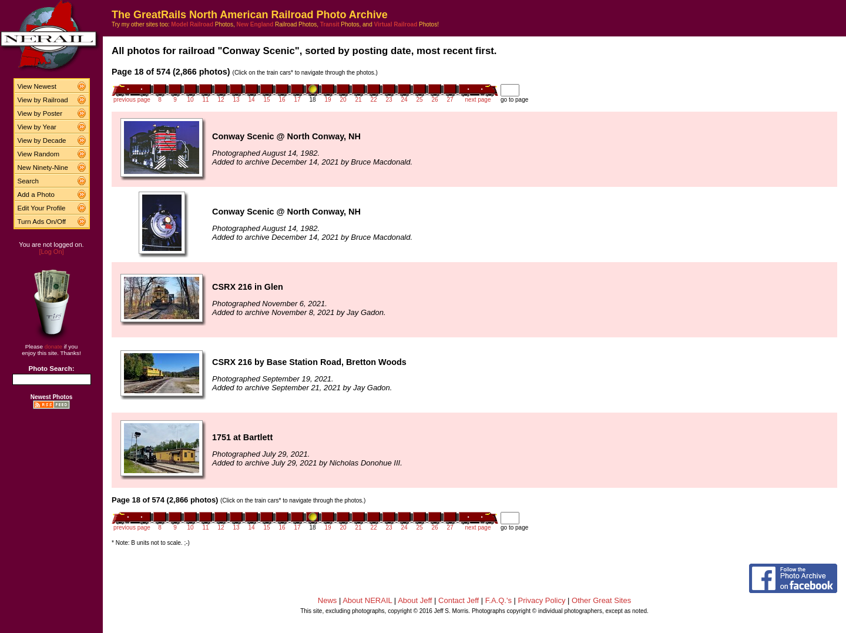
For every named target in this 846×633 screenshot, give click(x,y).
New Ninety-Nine (43, 167)
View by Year (37, 126)
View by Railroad (43, 99)
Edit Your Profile (42, 208)
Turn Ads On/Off (42, 221)
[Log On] (51, 251)
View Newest (37, 86)
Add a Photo (36, 194)
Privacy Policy (542, 600)
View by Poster (40, 113)
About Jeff (415, 600)
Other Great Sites (601, 600)
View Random (38, 154)
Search (28, 181)
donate (53, 346)
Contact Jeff (458, 600)
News (327, 600)
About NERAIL (367, 600)
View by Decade (42, 140)
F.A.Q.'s (498, 600)
